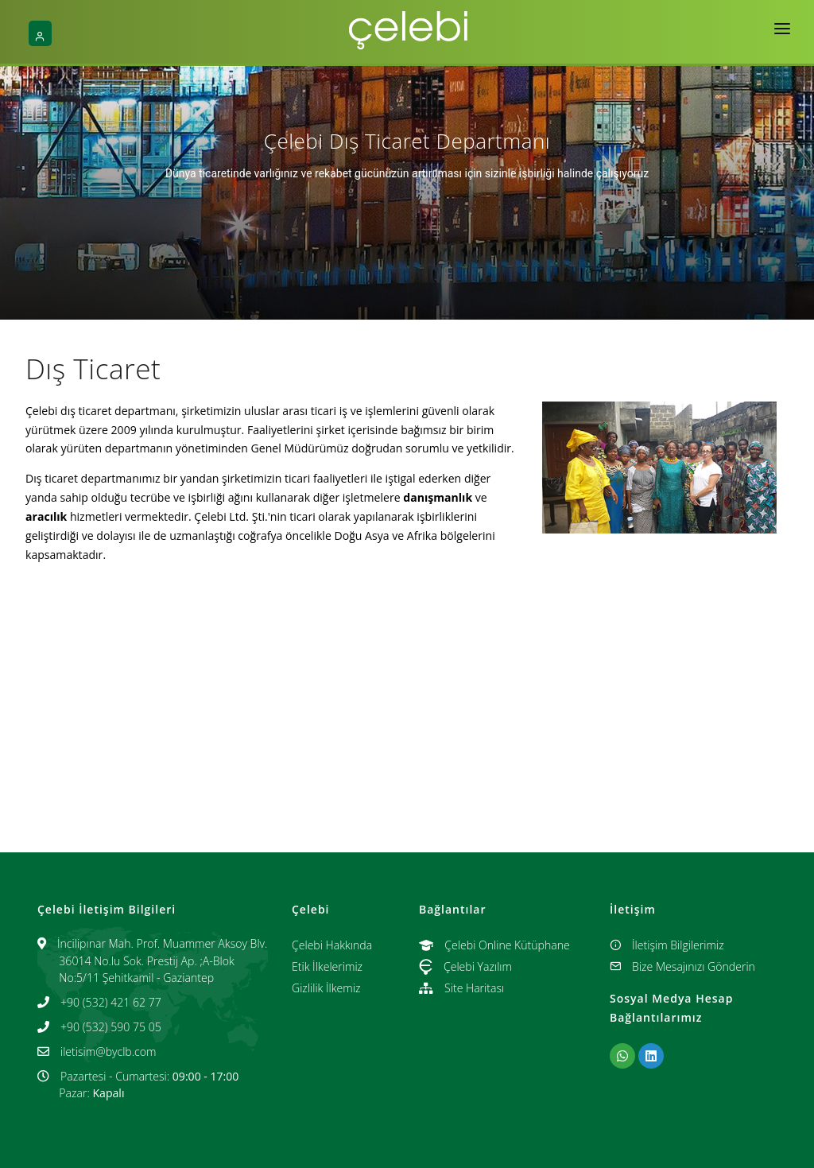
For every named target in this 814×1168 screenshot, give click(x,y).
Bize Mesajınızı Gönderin (682, 966)
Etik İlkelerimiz (327, 966)
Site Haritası (461, 987)
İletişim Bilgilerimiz (667, 945)
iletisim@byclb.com (108, 1051)
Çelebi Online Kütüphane (494, 945)
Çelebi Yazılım (465, 966)
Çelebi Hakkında (332, 945)
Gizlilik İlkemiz (326, 987)
